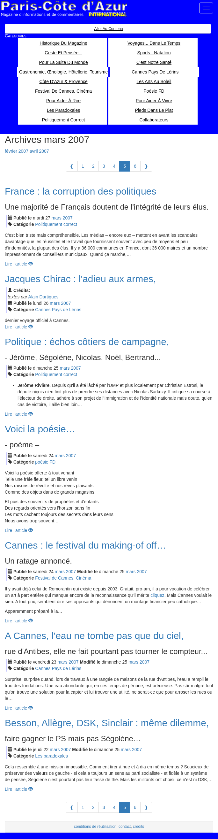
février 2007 (16, 151)
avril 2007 (39, 151)
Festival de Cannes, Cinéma (63, 578)
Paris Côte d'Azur (63, 9)
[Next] (146, 166)
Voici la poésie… (40, 429)
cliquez (157, 595)
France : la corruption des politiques (80, 191)
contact (125, 826)
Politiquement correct (56, 224)
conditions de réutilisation (95, 826)
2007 (68, 217)
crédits (138, 826)
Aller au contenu (108, 29)
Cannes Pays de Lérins (58, 309)
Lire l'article (19, 263)
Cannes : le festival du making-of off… (85, 545)
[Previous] (72, 166)
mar (57, 217)
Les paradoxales (51, 755)
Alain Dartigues (43, 296)
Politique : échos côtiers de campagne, (87, 341)
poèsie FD (45, 462)
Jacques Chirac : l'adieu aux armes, (80, 278)
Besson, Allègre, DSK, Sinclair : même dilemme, (107, 723)
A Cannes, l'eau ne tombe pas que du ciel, (94, 635)
